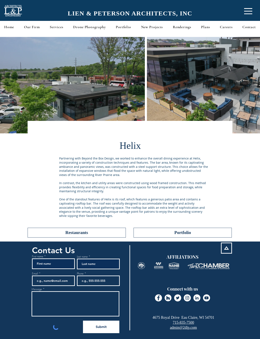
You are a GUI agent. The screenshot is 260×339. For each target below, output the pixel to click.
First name (37, 256)
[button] (248, 11)
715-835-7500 (183, 322)
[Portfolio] (183, 233)
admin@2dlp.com (183, 327)
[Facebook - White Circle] (158, 297)
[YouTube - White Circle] (206, 297)
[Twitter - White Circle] (177, 297)
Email (35, 273)
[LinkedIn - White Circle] (196, 297)
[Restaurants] (77, 233)
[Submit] (101, 327)
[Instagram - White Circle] (187, 297)
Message (37, 289)
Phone (80, 273)
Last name (82, 256)
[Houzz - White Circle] (168, 297)
